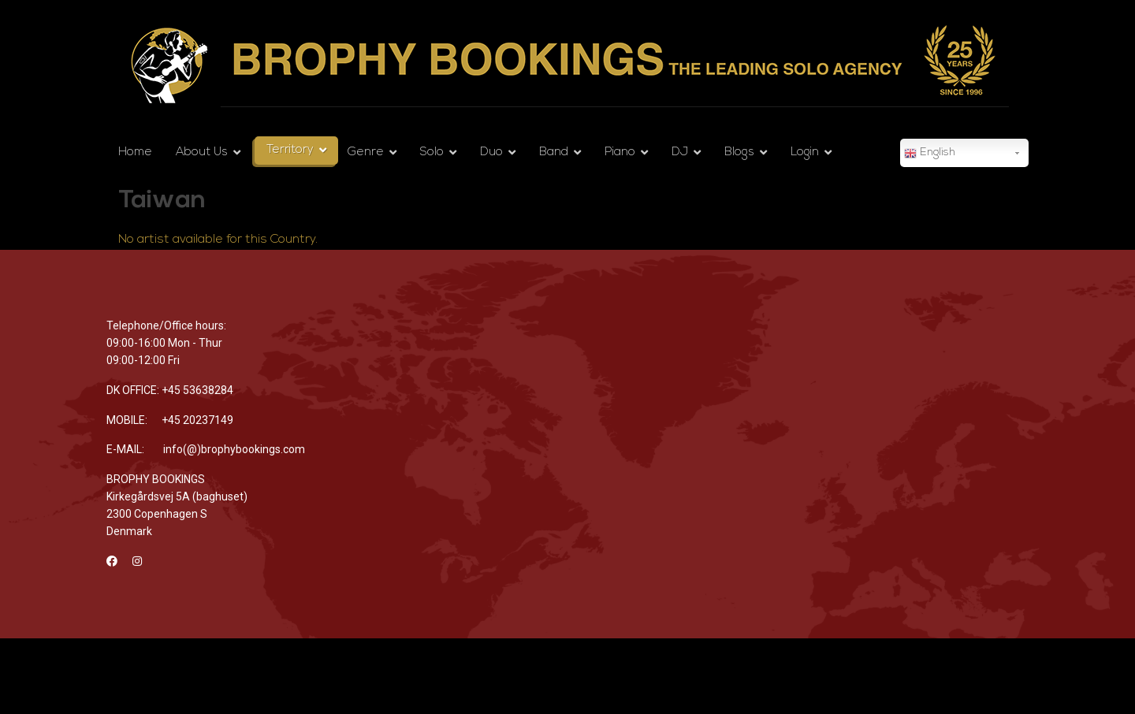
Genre (366, 152)
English (929, 153)
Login (805, 152)
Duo (491, 152)
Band (553, 152)
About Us (202, 152)
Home (135, 152)
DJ (680, 152)
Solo (432, 152)
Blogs (739, 152)
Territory (290, 150)
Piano (620, 152)
